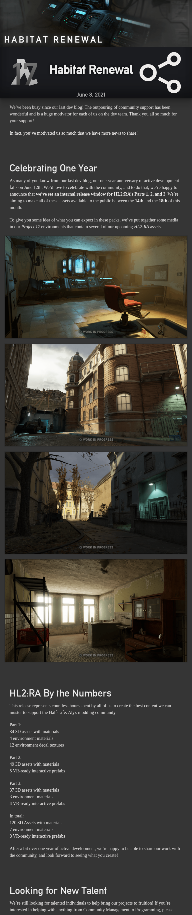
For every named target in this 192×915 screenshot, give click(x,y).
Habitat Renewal (91, 69)
